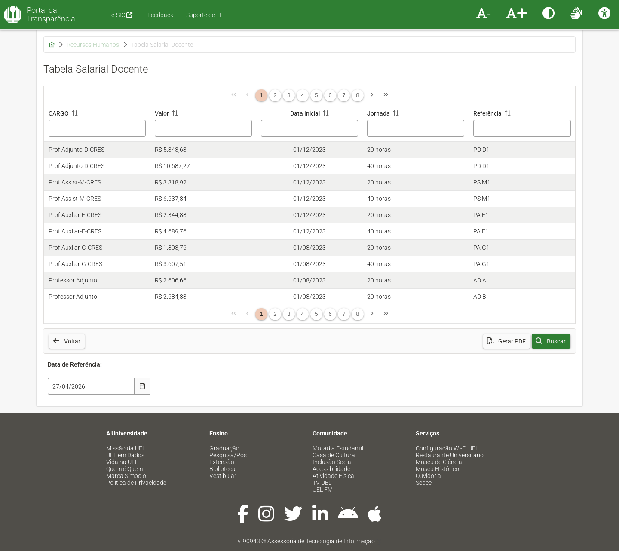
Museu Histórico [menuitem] (437, 468)
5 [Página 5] (316, 95)
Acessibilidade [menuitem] (331, 468)
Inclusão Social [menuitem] (332, 462)
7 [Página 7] (343, 95)
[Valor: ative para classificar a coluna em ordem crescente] (203, 123)
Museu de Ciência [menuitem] (439, 462)
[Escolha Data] (142, 386)
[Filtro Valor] (203, 128)
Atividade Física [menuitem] (333, 475)
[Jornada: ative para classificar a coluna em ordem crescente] (416, 123)
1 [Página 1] (261, 95)
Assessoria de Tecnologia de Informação (321, 541)
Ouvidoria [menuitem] (428, 475)
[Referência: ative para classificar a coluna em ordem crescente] (522, 123)
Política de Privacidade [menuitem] (136, 482)
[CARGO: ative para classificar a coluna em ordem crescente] (97, 123)
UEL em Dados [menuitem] (125, 455)
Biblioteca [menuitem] (222, 468)
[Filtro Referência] (521, 128)
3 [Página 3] (288, 95)
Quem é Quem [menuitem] (124, 468)
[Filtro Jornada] (415, 128)
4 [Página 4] (302, 95)
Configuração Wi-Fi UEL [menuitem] (447, 448)
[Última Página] (386, 95)
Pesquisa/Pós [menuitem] (228, 455)
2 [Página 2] (274, 95)
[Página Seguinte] (372, 95)
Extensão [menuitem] (221, 462)
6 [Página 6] (329, 95)
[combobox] (91, 386)
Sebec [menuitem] (424, 482)
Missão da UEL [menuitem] (125, 448)
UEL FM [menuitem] (323, 489)
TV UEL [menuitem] (322, 482)
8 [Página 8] (357, 95)
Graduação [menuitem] (224, 448)
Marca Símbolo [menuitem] (126, 475)
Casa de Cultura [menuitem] (334, 455)
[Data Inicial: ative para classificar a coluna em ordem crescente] (309, 123)
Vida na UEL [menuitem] (122, 462)
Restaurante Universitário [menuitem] (450, 455)
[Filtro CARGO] (97, 128)
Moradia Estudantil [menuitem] (338, 448)
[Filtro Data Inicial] (309, 128)
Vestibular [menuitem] (222, 475)
